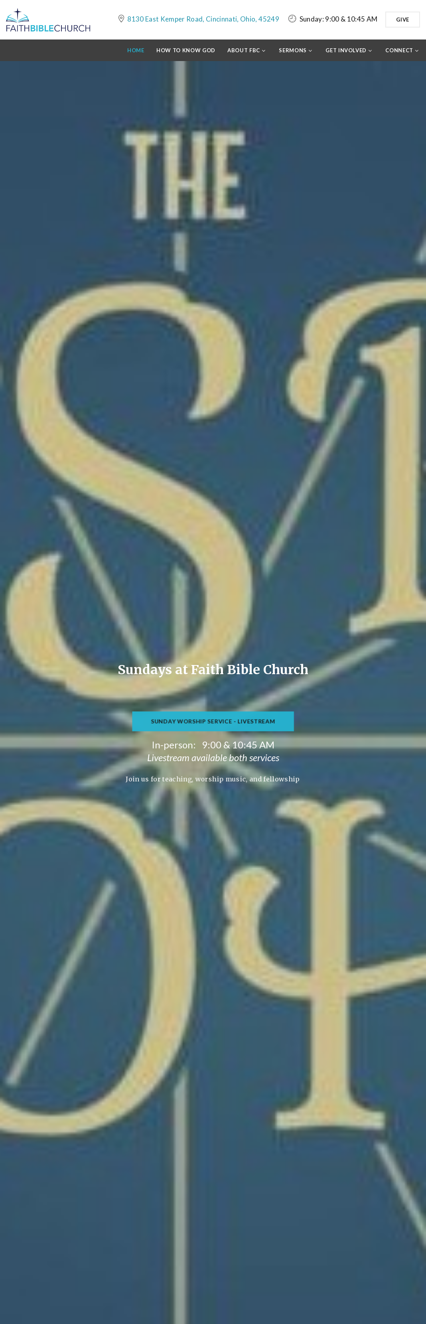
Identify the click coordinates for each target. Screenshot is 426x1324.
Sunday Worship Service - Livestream (213, 725)
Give (402, 19)
